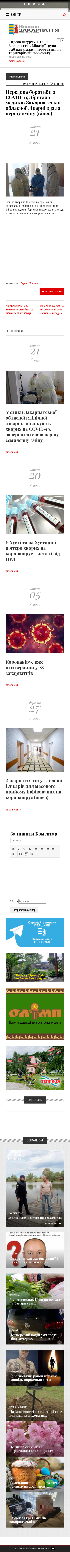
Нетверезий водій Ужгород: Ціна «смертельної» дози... (32, 1337)
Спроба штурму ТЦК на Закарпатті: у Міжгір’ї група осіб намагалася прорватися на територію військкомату (35, 47)
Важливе (13, 1442)
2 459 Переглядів (34, 83)
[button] (13, 849)
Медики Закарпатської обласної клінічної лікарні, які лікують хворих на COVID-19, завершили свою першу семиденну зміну (32, 426)
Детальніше (14, 452)
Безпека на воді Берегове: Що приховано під (35, 1217)
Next (62, 40)
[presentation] (13, 849)
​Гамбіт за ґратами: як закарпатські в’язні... (27, 1520)
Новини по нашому (18, 1407)
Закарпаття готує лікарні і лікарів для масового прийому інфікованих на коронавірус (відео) (34, 788)
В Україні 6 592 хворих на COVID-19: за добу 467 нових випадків (51, 310)
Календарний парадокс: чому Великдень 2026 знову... (34, 1484)
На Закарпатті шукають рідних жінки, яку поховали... (36, 1413)
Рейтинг (57, 83)
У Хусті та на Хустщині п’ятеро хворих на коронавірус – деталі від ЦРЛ (33, 550)
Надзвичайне (15, 1371)
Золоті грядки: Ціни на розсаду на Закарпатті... (35, 1301)
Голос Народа (15, 1254)
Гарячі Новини (29, 283)
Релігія (12, 1478)
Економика (14, 1295)
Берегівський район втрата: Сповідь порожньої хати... (33, 1378)
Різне (11, 1513)
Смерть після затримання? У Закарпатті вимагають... (34, 1260)
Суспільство (15, 1213)
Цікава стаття (52, 291)
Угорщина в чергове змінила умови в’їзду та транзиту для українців (19, 310)
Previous (58, 40)
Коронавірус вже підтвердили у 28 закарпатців (25, 667)
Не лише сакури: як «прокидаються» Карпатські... (35, 1449)
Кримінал (13, 1330)
